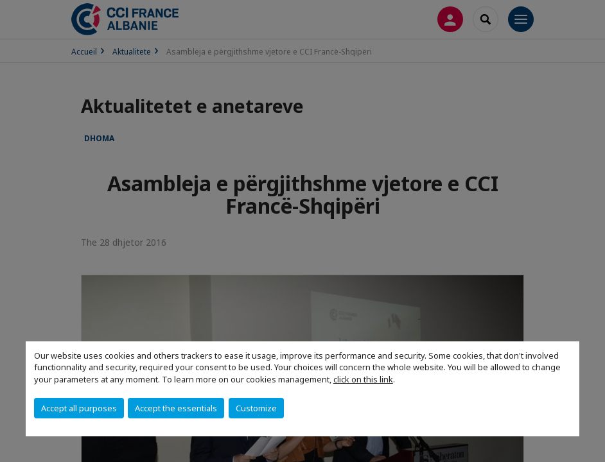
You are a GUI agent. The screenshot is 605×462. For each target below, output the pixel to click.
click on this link (363, 379)
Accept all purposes (79, 408)
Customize (256, 408)
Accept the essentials (176, 408)
